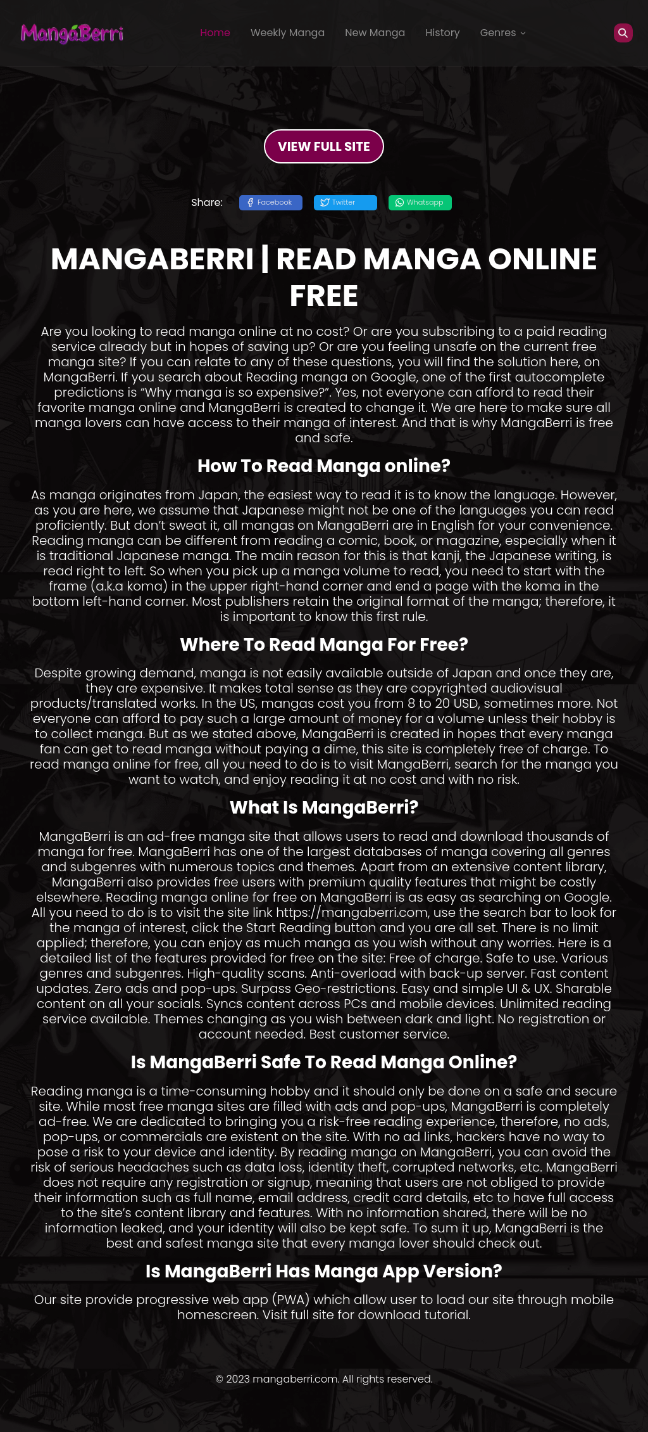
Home (215, 32)
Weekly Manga (288, 32)
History (442, 32)
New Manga (375, 32)
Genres (503, 32)
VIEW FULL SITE (324, 146)
